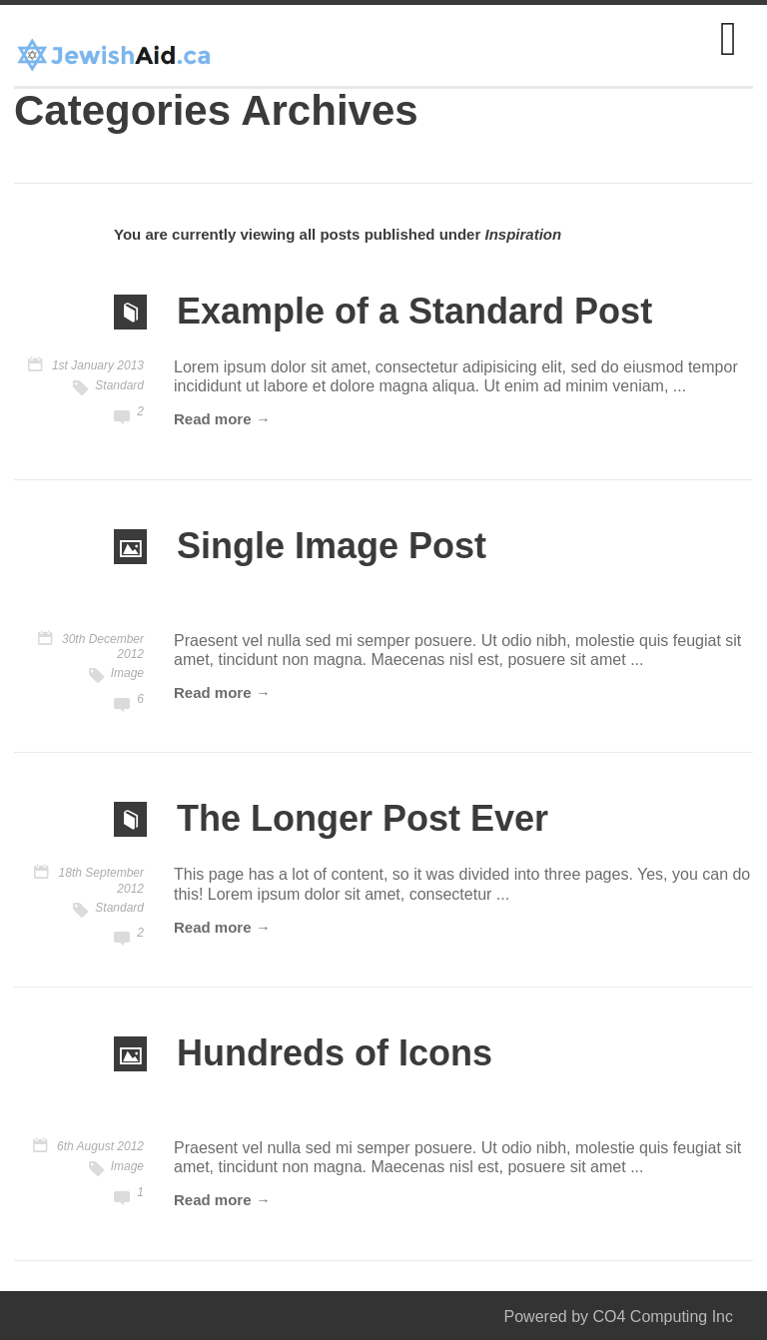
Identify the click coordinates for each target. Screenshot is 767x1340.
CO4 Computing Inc (662, 1316)
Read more (213, 418)
